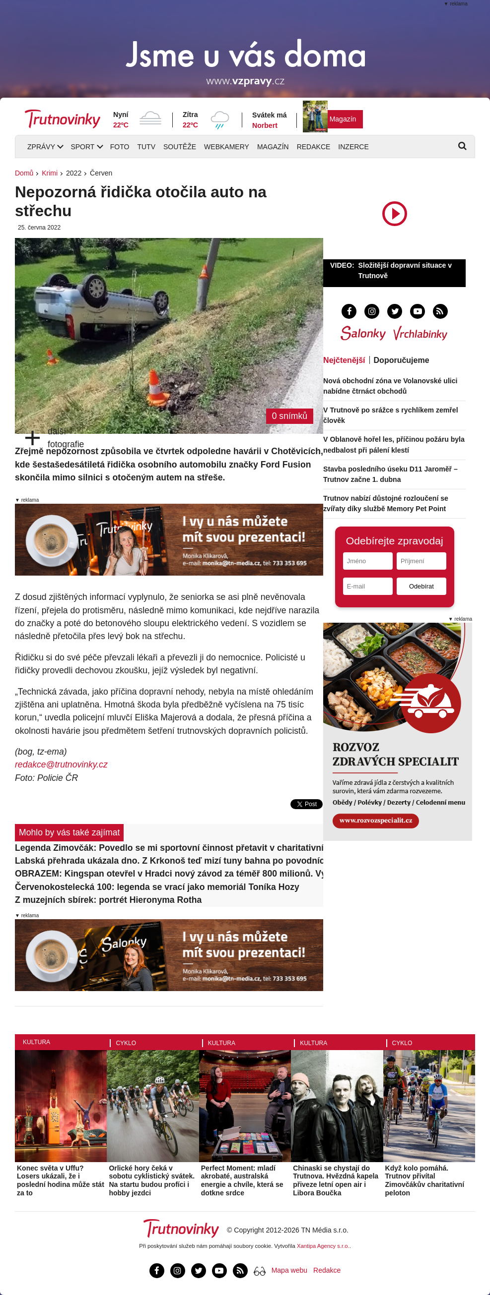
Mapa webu (289, 1270)
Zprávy (41, 147)
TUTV (146, 147)
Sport (82, 147)
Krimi (50, 173)
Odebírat (421, 586)
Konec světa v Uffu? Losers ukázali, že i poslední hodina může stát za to (60, 1180)
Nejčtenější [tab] (344, 360)
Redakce (314, 147)
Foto (120, 147)
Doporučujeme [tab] (401, 360)
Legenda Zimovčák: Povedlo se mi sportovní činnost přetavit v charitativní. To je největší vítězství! (169, 848)
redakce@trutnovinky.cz (61, 764)
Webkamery (226, 147)
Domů (24, 173)
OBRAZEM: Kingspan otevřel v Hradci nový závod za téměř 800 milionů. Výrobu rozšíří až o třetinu (169, 874)
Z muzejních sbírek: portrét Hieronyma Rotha (108, 900)
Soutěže (179, 147)
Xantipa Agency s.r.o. (323, 1246)
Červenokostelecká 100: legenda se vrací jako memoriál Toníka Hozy (157, 887)
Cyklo (126, 1043)
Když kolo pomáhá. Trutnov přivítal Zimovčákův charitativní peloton (425, 1180)
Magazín (343, 119)
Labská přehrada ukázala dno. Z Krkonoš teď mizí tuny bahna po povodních (169, 861)
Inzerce (353, 147)
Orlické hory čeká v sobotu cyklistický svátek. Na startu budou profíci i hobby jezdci (152, 1180)
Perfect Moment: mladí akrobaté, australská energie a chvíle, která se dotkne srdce (242, 1180)
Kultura (36, 1042)
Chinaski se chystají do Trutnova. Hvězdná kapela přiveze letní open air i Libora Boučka (335, 1180)
